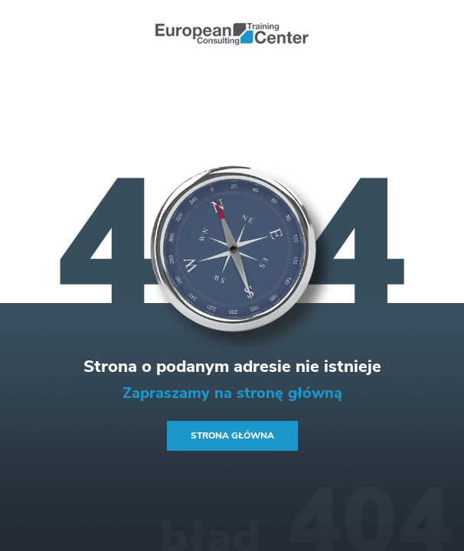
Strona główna (232, 435)
